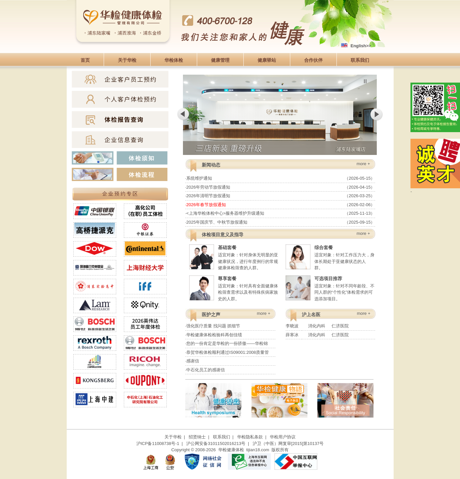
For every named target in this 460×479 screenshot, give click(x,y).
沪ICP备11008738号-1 (157, 443)
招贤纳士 (197, 436)
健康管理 (220, 60)
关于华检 (127, 60)
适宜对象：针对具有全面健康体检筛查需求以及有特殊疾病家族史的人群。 (234, 288)
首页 (85, 60)
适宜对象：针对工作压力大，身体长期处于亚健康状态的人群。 (330, 256)
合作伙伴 (313, 60)
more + (363, 163)
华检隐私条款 (250, 436)
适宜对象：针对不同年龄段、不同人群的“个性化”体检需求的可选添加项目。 (330, 288)
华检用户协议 (283, 436)
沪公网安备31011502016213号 (215, 443)
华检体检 (173, 60)
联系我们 (360, 60)
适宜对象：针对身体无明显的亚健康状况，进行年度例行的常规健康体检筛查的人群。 (234, 256)
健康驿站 (267, 60)
